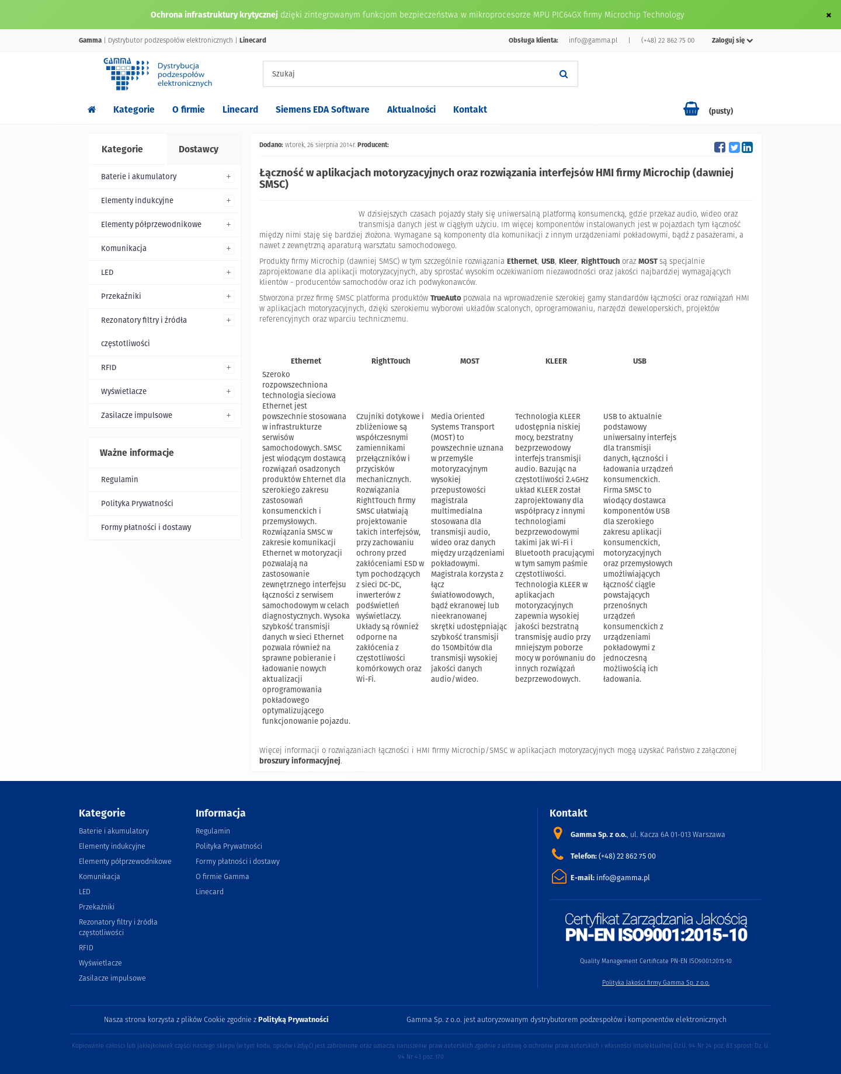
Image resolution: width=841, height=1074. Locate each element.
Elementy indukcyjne (137, 200)
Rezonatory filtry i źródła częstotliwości (144, 332)
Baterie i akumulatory (138, 176)
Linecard (240, 109)
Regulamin (119, 479)
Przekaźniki (121, 296)
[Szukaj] (563, 74)
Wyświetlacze (124, 391)
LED (107, 272)
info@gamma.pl (593, 40)
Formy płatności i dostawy (146, 527)
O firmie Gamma (222, 876)
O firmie (188, 109)
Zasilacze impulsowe (136, 415)
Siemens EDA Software (323, 109)
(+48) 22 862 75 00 (667, 40)
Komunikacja (124, 248)
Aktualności (411, 109)
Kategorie (134, 109)
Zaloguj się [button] (732, 40)
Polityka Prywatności (137, 503)
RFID (108, 367)
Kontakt (470, 109)
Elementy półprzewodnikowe (151, 224)
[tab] (126, 149)
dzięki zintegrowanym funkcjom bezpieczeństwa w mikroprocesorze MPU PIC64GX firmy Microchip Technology (482, 14)
